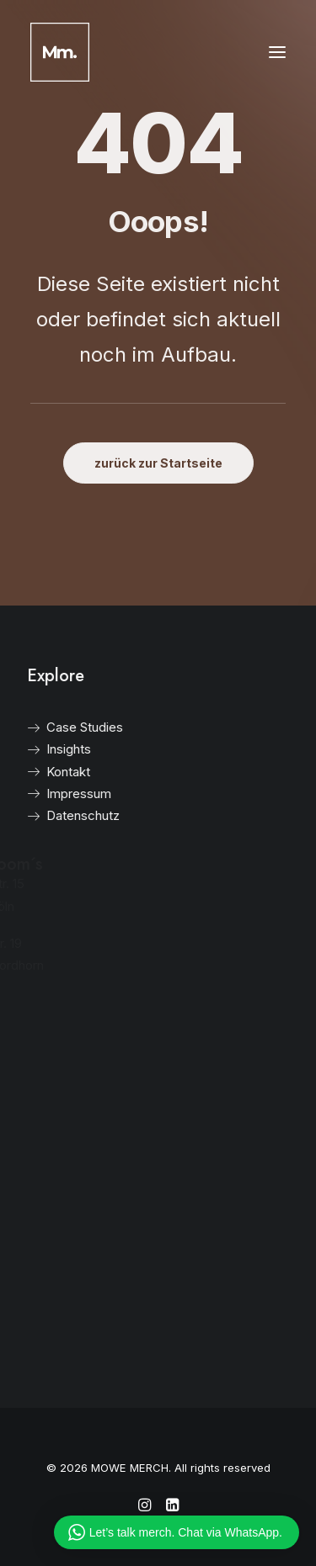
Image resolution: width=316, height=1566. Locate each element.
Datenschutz (61, 815)
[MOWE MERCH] (59, 52)
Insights (46, 749)
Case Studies (62, 727)
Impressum (56, 794)
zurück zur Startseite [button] (158, 463)
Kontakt (46, 772)
